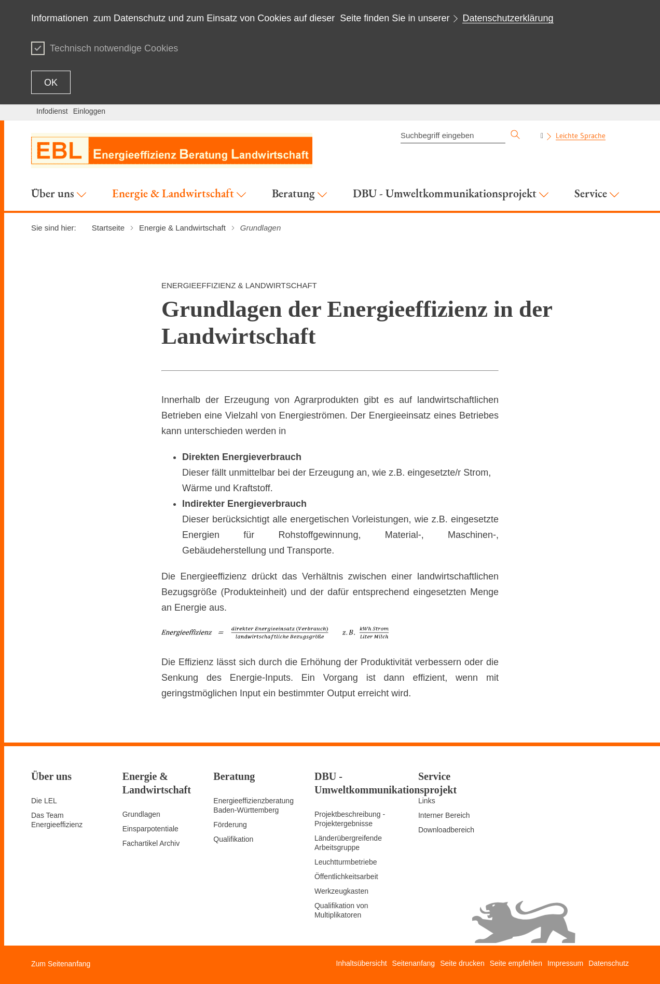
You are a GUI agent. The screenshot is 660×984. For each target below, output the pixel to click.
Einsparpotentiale (150, 829)
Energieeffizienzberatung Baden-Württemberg (253, 805)
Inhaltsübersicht (361, 963)
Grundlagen (141, 814)
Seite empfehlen (516, 963)
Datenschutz (608, 963)
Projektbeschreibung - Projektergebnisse (349, 819)
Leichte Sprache (581, 135)
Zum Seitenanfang (60, 964)
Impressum (565, 963)
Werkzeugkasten (341, 891)
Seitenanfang (413, 963)
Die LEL (44, 801)
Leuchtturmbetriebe (345, 862)
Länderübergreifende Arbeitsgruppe (348, 843)
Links (426, 801)
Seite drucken (462, 963)
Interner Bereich (444, 815)
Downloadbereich (446, 830)
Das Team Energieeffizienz (56, 820)
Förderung (230, 824)
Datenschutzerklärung (507, 18)
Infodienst (52, 111)
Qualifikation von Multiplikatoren (341, 910)
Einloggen (89, 111)
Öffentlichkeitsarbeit (346, 876)
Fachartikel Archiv (151, 843)
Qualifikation (233, 839)
